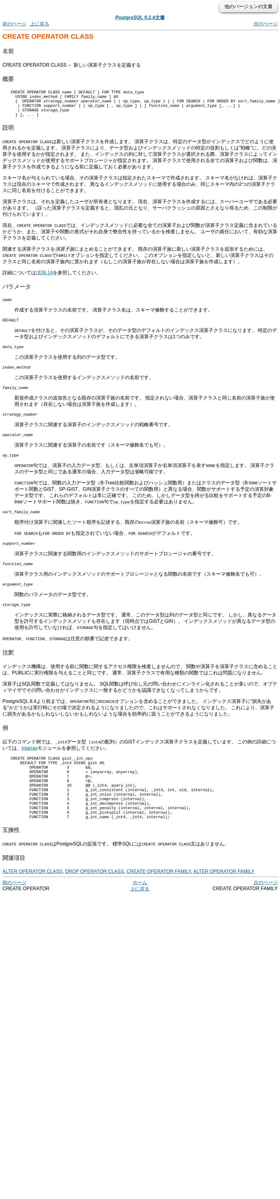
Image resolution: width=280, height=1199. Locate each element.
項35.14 (44, 278)
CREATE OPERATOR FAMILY (158, 901)
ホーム (140, 912)
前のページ (14, 23)
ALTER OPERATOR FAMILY (223, 901)
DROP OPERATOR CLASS (94, 901)
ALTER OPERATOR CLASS (32, 901)
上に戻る (39, 23)
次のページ (266, 23)
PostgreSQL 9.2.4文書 (139, 17)
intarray (30, 765)
